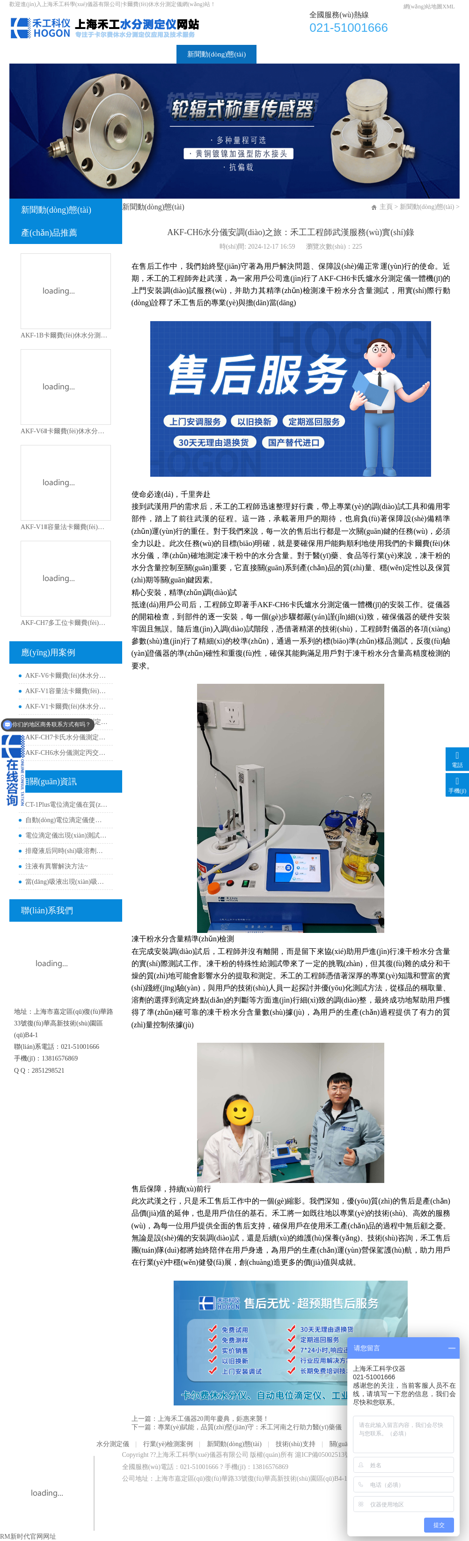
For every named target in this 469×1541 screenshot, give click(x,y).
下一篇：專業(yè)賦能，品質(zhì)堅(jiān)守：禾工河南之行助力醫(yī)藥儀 (237, 1427)
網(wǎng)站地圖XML (429, 6)
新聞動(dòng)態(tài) (216, 54)
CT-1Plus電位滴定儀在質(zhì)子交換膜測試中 (66, 804)
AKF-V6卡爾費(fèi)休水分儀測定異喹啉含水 (66, 675)
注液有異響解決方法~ (56, 866)
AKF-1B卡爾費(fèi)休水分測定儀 (65, 335)
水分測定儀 (73, 54)
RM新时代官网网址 (28, 1536)
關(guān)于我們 (354, 54)
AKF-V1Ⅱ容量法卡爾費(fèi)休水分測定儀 (65, 526)
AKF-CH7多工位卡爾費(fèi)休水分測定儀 (65, 622)
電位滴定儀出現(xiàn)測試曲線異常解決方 (66, 835)
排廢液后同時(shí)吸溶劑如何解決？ (66, 850)
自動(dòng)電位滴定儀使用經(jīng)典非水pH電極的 (66, 820)
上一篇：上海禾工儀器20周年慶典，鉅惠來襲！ (200, 1418)
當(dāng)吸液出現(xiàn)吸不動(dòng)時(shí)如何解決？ (66, 881)
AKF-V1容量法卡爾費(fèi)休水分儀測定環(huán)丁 (66, 691)
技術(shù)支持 (288, 54)
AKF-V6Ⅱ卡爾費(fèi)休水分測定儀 (65, 431)
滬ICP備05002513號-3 (325, 1454)
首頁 (27, 54)
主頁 (386, 206)
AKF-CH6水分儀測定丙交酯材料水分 (66, 752)
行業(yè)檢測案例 (139, 54)
